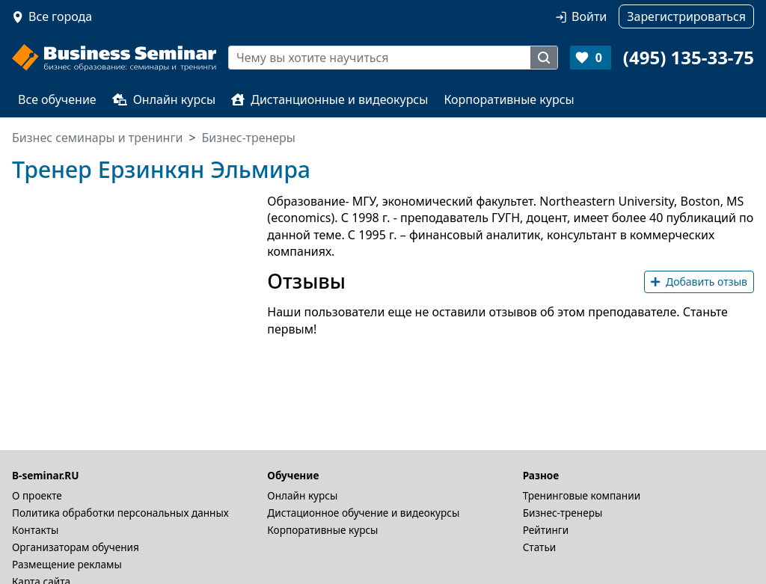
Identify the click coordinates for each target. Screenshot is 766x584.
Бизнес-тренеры (563, 512)
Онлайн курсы (164, 99)
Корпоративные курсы (509, 99)
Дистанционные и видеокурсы (329, 99)
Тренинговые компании (581, 495)
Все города (60, 16)
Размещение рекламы (67, 564)
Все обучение (57, 99)
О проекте (37, 495)
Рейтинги (546, 530)
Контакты (35, 530)
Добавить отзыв (699, 281)
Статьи (540, 547)
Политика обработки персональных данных (120, 512)
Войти (589, 16)
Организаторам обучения (75, 547)
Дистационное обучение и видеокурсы (363, 512)
